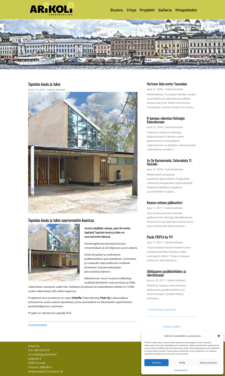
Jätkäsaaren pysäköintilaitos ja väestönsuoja (166, 273)
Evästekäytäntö (181, 370)
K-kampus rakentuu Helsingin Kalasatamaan (166, 119)
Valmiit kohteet (56, 89)
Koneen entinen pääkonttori (164, 202)
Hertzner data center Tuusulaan (167, 83)
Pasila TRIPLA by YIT (160, 237)
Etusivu (116, 10)
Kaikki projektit (171, 326)
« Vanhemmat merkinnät (161, 309)
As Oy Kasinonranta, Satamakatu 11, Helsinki (169, 162)
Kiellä (182, 362)
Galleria (165, 10)
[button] (218, 335)
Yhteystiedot (186, 10)
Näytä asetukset (208, 362)
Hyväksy (156, 362)
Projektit (147, 10)
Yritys (131, 10)
